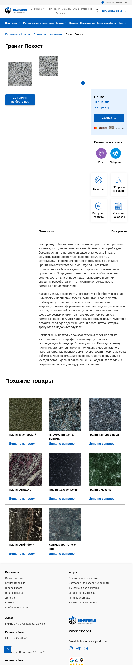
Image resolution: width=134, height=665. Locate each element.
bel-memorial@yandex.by (92, 575)
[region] (67, 332)
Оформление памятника (84, 512)
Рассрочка (86, 9)
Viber (101, 156)
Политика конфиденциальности (23, 649)
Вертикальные (14, 512)
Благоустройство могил (83, 537)
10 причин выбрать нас (20, 99)
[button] (83, 83)
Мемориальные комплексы (38, 23)
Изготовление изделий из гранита (89, 517)
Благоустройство (107, 23)
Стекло (9, 537)
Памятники (13, 23)
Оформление (87, 23)
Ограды (73, 23)
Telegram (116, 156)
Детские (10, 532)
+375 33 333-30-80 (80, 565)
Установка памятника (82, 527)
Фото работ (54, 9)
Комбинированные (16, 542)
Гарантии (60, 13)
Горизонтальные (15, 517)
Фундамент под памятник (84, 522)
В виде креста (13, 522)
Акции (76, 9)
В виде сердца (14, 527)
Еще (123, 23)
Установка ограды (80, 532)
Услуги (61, 23)
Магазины (66, 9)
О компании (36, 9)
